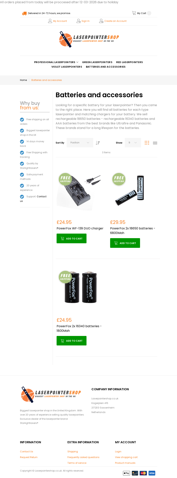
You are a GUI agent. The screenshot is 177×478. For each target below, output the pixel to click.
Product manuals (125, 463)
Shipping (72, 451)
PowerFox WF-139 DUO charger (80, 228)
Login (118, 451)
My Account (60, 21)
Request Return (29, 457)
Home (23, 80)
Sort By (60, 142)
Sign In (86, 21)
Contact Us (26, 451)
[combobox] (80, 142)
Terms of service (76, 463)
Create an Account (115, 21)
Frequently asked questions (83, 457)
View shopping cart (126, 457)
